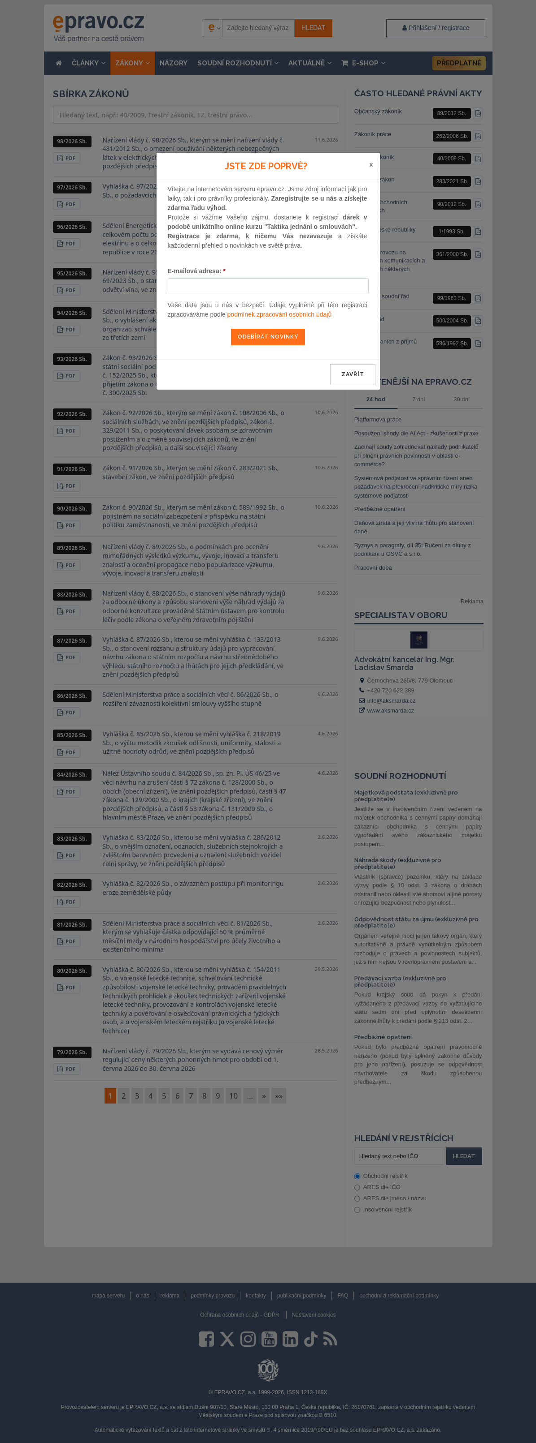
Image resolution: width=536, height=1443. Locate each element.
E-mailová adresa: (197, 271)
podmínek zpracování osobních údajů (279, 314)
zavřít (352, 374)
